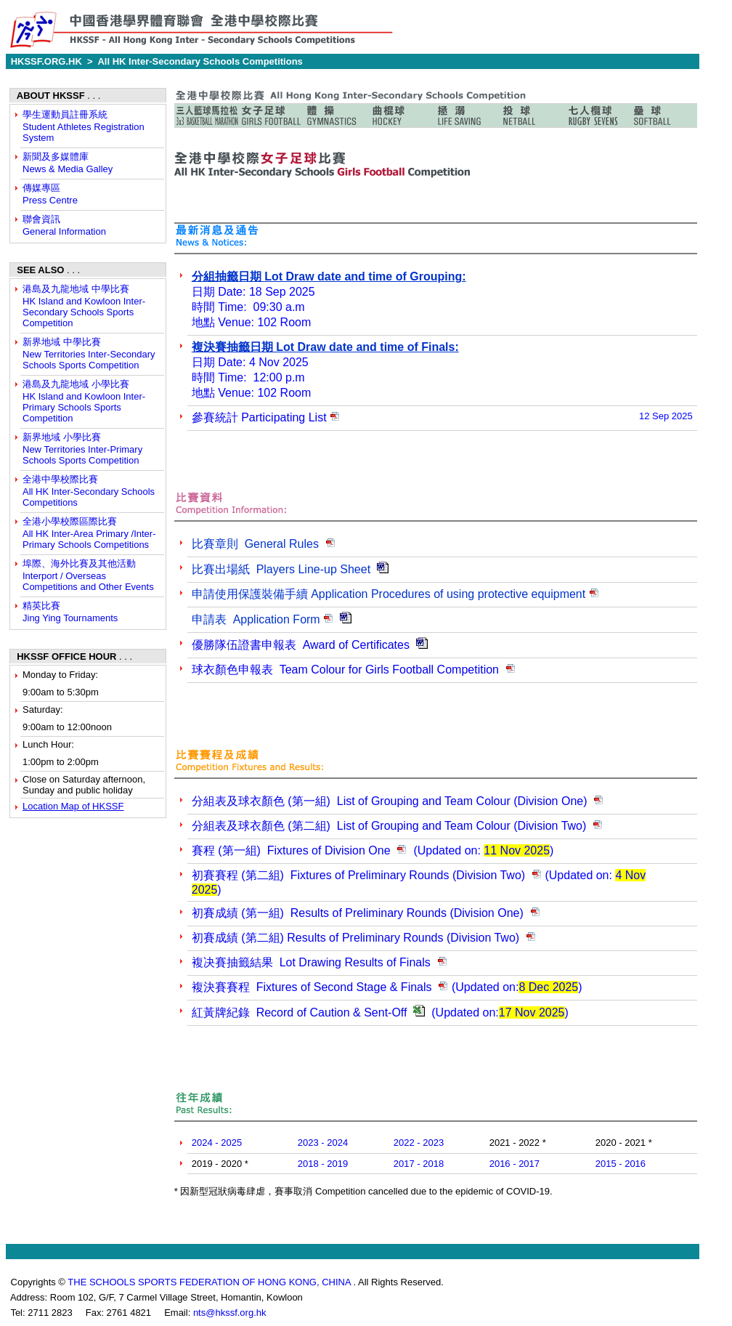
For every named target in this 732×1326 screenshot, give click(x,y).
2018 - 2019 (323, 1163)
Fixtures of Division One (293, 850)
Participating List (259, 417)
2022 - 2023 (419, 1142)
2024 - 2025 (217, 1142)
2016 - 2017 (514, 1163)
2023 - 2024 (323, 1142)
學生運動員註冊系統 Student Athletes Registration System (84, 126)
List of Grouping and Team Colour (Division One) (389, 801)
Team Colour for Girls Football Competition (354, 669)
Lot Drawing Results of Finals (311, 962)
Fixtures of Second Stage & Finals (312, 987)
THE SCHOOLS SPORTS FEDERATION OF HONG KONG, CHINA (210, 1282)
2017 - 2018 (419, 1163)
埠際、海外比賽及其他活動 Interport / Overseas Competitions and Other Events (88, 575)
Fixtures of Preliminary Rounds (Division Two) (358, 875)
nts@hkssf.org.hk (230, 1312)
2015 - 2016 (620, 1163)
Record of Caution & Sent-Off (301, 1012)
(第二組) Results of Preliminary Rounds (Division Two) (355, 937)
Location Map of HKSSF (73, 806)
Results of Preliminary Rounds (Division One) (358, 913)
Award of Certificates (301, 645)
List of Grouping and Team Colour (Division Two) (391, 826)
